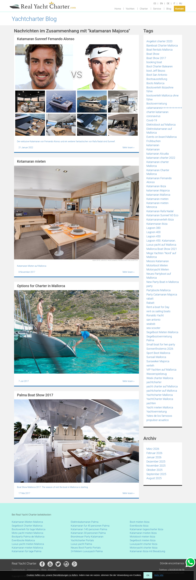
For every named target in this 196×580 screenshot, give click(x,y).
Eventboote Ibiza (139, 525)
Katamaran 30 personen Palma (88, 532)
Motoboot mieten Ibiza (142, 536)
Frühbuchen (154, 141)
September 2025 (156, 474)
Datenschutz (18, 569)
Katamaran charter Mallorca (158, 163)
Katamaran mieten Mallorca (27, 547)
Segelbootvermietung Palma (159, 338)
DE (168, 3)
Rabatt (150, 302)
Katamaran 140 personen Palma (89, 529)
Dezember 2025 (156, 461)
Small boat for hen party (161, 344)
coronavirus (154, 116)
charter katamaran (158, 112)
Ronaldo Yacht (155, 315)
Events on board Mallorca (162, 136)
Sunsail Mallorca (156, 357)
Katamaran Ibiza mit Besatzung (147, 551)
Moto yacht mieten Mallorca (27, 532)
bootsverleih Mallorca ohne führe (163, 97)
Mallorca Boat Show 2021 (162, 248)
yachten (151, 403)
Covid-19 (152, 120)
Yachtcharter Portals (82, 540)
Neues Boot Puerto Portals (86, 547)
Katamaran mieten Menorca (158, 205)
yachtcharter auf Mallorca (162, 390)
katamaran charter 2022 (161, 157)
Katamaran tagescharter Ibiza (146, 529)
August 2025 (154, 478)
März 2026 (153, 448)
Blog (168, 8)
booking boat (154, 62)
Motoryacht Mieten (158, 269)
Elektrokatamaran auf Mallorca (159, 130)
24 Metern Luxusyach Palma (87, 551)
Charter (144, 8)
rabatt (150, 298)
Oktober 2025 (155, 469)
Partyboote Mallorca (159, 290)
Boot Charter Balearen (160, 66)
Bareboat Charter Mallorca (162, 45)
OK (147, 575)
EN (161, 3)
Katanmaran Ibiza (157, 223)
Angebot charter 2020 (159, 41)
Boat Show (153, 53)
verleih (150, 365)
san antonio (153, 319)
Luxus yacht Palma (81, 543)
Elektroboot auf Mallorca (161, 124)
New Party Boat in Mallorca (163, 281)
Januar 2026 (154, 457)
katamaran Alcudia (158, 153)
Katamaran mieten (158, 199)
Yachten (130, 8)
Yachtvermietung (157, 411)
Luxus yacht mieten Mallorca (28, 543)
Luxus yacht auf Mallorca (161, 244)
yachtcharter (154, 382)
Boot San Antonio (157, 74)
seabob (151, 323)
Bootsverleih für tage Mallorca (28, 529)
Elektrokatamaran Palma (85, 521)
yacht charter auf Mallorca (162, 386)
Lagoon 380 (154, 227)
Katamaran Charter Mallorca (158, 172)
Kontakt (179, 8)
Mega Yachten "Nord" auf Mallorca (161, 255)
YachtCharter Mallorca (160, 399)
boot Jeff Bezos (156, 70)
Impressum (33, 569)
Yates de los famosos (159, 415)
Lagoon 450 (154, 236)
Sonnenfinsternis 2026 (160, 348)
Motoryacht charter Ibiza (143, 547)
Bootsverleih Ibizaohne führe (160, 89)
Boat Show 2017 (156, 58)
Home (117, 8)
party (150, 286)
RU (180, 3)
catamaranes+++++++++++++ (164, 107)
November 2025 (156, 465)
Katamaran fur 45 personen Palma (90, 525)
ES (155, 3)
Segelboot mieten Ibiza (143, 540)
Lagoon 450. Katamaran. (161, 240)
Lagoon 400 (154, 232)
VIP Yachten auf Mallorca (161, 369)
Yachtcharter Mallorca (160, 394)
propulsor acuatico (158, 420)
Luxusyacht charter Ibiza (143, 543)
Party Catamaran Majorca (162, 294)
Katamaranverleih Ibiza (160, 219)
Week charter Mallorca (160, 378)
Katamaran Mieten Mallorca (27, 521)
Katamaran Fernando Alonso (159, 180)
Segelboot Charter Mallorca (27, 525)
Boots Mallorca (156, 83)
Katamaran (153, 149)
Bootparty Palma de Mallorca (28, 536)
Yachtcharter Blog (34, 19)
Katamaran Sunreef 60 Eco (162, 215)
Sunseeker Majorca (158, 361)
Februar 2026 (154, 453)
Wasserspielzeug (157, 373)
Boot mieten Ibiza (140, 521)
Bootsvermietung (157, 103)
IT (174, 3)
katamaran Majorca (158, 190)
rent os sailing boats (159, 311)
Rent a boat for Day (158, 307)
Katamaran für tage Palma (26, 551)
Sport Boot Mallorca (158, 353)
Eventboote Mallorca (24, 540)
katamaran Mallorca (158, 194)
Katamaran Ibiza (156, 186)
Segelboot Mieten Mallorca (162, 332)
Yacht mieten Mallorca (160, 407)
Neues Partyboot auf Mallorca (159, 275)
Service (157, 8)
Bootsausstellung (157, 79)
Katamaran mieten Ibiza (143, 532)
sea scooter (153, 328)
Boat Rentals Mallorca (160, 49)
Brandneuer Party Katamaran (87, 536)
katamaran (153, 145)
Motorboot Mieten (157, 265)
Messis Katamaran (158, 261)
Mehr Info (158, 575)
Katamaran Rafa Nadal (160, 211)
